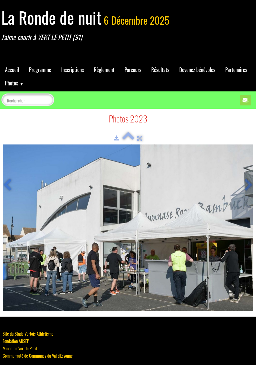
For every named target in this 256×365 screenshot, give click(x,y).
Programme (40, 70)
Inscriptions (72, 70)
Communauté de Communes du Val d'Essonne (38, 355)
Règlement (104, 70)
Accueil (12, 70)
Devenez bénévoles (197, 70)
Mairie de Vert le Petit (20, 348)
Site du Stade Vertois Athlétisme (28, 333)
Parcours (132, 70)
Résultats (160, 70)
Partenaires (236, 70)
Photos (14, 83)
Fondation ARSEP (16, 341)
